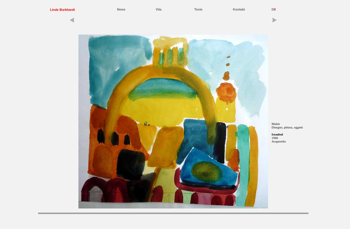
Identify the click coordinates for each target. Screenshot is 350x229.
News (121, 9)
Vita (159, 9)
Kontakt (239, 9)
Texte (198, 9)
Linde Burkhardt (62, 9)
